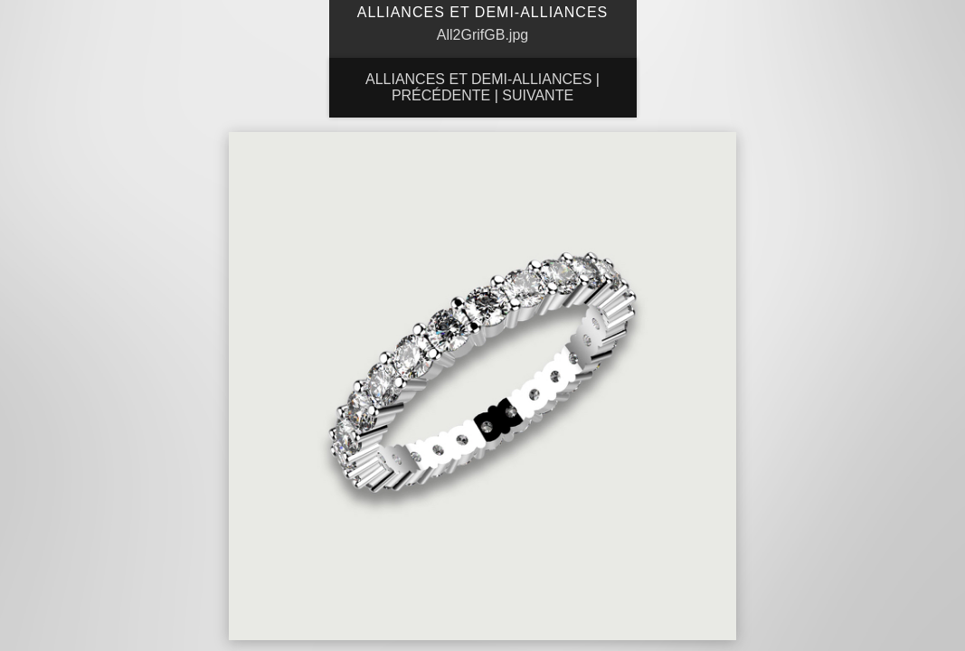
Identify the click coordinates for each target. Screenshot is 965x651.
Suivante (537, 95)
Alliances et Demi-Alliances (478, 79)
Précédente (441, 95)
